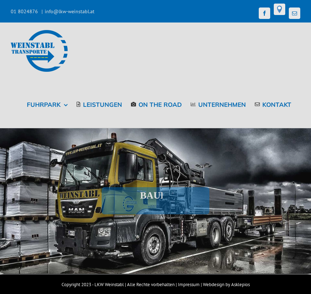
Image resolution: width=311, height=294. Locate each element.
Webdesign (213, 284)
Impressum (189, 284)
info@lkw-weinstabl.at (69, 11)
